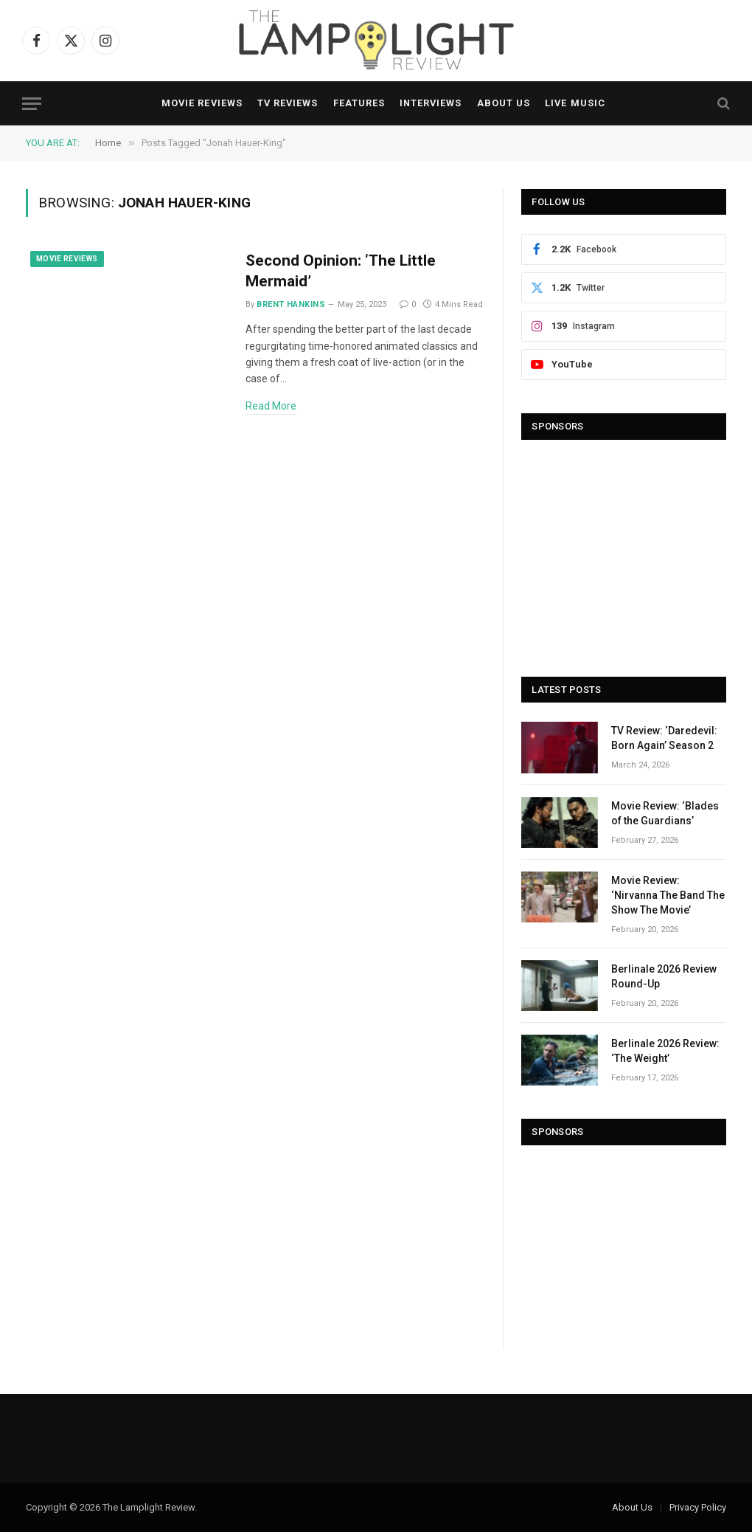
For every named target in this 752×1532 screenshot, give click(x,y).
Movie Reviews (201, 102)
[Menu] (31, 103)
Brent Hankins (291, 304)
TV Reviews (287, 102)
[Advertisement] (623, 551)
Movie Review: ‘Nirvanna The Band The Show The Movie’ (668, 895)
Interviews (431, 102)
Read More (271, 406)
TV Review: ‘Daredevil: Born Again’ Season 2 (664, 738)
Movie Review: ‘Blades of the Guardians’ (665, 813)
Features (359, 102)
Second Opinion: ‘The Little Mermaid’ (341, 271)
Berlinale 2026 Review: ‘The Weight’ (665, 1051)
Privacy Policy (697, 1507)
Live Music (575, 102)
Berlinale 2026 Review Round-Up (664, 976)
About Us (503, 102)
